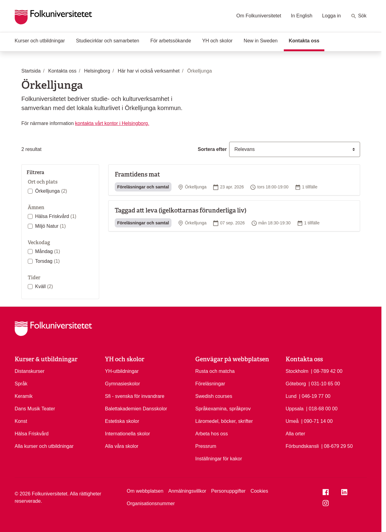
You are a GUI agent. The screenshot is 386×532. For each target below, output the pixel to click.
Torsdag (47, 261)
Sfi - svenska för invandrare (134, 396)
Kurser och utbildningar (40, 40)
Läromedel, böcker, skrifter (224, 421)
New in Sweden (261, 40)
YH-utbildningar (122, 371)
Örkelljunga (51, 191)
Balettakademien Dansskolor (136, 408)
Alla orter (295, 433)
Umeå (292, 421)
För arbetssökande (170, 40)
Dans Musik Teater (35, 408)
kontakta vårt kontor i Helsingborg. (112, 123)
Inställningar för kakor (218, 458)
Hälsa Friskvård (55, 216)
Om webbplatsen (145, 491)
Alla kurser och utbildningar (44, 446)
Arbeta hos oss (211, 433)
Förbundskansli (302, 446)
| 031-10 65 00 (324, 383)
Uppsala (295, 408)
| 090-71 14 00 (317, 421)
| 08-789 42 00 (326, 371)
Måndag (47, 251)
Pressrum (205, 446)
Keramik (24, 396)
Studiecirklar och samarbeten (107, 40)
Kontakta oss (306, 40)
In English (301, 15)
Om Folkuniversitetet (258, 15)
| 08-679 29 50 (337, 446)
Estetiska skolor (122, 421)
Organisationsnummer (151, 503)
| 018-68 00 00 (321, 408)
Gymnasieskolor (122, 383)
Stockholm (297, 371)
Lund (291, 396)
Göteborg (296, 383)
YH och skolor (217, 40)
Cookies (259, 491)
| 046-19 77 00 (314, 396)
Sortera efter (212, 149)
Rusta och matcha (215, 371)
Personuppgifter (228, 491)
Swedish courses (213, 396)
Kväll (44, 286)
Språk (21, 383)
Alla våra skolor (121, 446)
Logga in (331, 15)
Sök (358, 16)
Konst (21, 421)
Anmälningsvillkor (187, 491)
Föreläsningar (210, 383)
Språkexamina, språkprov (223, 408)
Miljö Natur (50, 226)
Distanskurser (30, 371)
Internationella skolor (127, 433)
